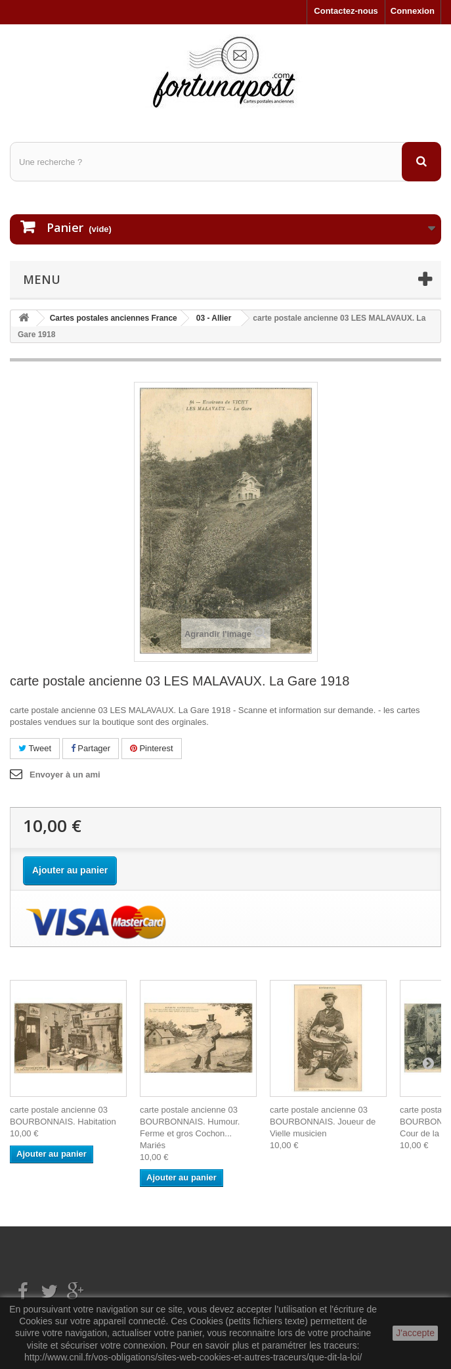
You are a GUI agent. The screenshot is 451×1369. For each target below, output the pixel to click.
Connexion (413, 11)
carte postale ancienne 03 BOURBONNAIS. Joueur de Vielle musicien (323, 1121)
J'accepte (415, 1333)
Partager (90, 748)
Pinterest (151, 748)
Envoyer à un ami (65, 774)
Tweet (34, 748)
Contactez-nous (346, 11)
